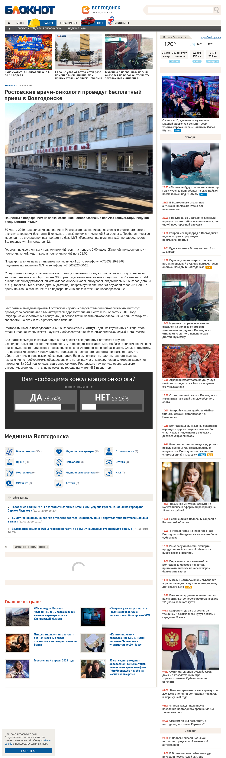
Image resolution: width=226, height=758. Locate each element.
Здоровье (10, 85)
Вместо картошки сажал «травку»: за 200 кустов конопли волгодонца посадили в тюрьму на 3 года (190, 694)
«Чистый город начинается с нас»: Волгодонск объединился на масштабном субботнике (189, 534)
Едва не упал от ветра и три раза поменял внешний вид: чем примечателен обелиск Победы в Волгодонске (190, 264)
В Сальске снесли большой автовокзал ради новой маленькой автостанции (185, 741)
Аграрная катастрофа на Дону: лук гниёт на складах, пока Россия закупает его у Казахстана (188, 383)
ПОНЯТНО (28, 750)
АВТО (92, 23)
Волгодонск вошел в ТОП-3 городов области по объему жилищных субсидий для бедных (72, 529)
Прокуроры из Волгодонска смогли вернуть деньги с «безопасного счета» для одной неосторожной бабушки (190, 221)
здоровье (43, 547)
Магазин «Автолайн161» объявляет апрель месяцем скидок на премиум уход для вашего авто (189, 583)
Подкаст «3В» (77, 28)
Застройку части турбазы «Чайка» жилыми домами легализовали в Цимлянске (188, 414)
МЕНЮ (20, 23)
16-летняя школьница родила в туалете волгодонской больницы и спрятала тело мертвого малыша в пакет (78, 519)
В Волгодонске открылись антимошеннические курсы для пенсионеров (183, 206)
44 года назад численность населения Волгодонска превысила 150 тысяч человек (188, 709)
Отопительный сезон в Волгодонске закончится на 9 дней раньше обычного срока (189, 399)
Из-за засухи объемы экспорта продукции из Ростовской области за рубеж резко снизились (186, 549)
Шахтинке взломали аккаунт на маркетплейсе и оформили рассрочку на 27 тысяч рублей (189, 507)
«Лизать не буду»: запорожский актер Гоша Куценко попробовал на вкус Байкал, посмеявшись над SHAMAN (190, 191)
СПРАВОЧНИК (68, 23)
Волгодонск (20, 547)
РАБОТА (40, 23)
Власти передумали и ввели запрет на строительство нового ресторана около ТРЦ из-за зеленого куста (190, 599)
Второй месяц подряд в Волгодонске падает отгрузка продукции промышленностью (190, 236)
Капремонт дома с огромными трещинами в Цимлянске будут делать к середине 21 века (188, 614)
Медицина (118, 22)
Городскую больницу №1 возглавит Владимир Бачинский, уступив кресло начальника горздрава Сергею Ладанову (75, 508)
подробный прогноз (211, 37)
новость (32, 547)
